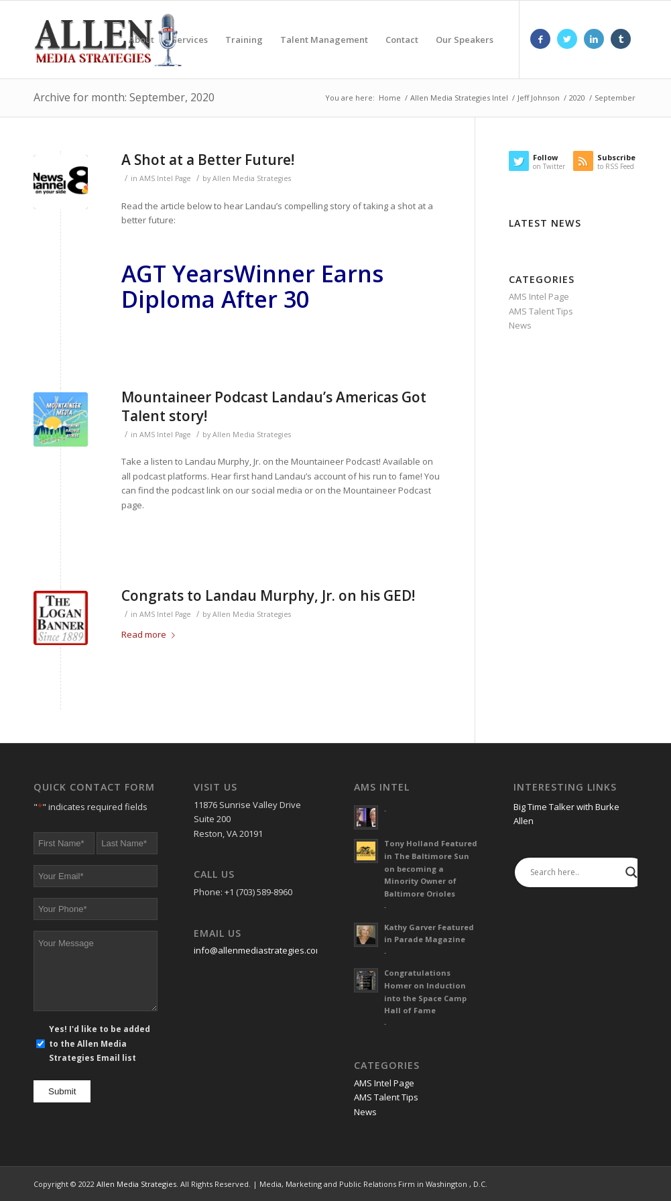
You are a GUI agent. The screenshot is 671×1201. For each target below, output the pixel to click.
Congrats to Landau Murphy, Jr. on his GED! (268, 595)
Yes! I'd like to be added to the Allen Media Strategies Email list (99, 1043)
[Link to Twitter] (567, 39)
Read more (150, 634)
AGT (146, 273)
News (520, 325)
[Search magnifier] (631, 872)
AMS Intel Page (165, 178)
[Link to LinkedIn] (594, 39)
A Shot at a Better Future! (207, 159)
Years (203, 273)
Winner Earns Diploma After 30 (252, 286)
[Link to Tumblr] (621, 39)
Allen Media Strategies (251, 178)
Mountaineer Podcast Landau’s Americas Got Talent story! (273, 406)
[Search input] (574, 872)
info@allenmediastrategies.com (258, 950)
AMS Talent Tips (541, 311)
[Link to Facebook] (540, 39)
